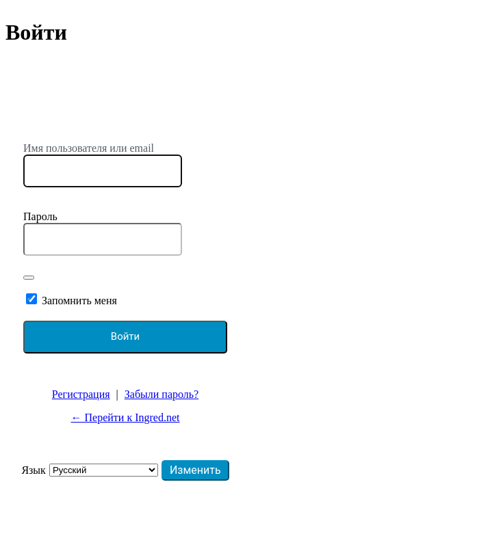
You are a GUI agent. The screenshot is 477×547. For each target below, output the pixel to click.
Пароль (40, 216)
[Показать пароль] (28, 278)
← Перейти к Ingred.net (125, 417)
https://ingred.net (125, 114)
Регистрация (81, 394)
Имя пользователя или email (88, 148)
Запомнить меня (79, 300)
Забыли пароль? (161, 394)
